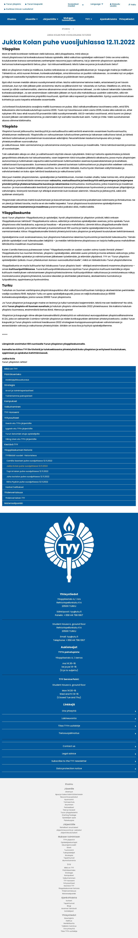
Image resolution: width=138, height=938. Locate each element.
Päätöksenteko (12, 374)
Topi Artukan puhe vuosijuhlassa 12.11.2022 (27, 471)
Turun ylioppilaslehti (69, 812)
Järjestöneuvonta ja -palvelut (69, 830)
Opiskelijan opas (69, 817)
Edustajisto (69, 918)
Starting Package (69, 815)
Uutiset (69, 900)
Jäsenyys (69, 792)
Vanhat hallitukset (14, 487)
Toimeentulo (69, 802)
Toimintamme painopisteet (18, 396)
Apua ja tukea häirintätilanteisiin (69, 794)
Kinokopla (69, 855)
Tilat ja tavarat (69, 810)
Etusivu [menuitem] (11, 19)
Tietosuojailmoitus (69, 733)
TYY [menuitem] (87, 19)
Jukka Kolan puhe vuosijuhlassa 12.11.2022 (27, 466)
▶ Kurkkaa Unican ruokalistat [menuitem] (18, 9)
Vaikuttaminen (12, 406)
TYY (69, 864)
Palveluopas (69, 820)
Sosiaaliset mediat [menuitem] (73, 5)
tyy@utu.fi (75, 611)
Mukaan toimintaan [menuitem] (68, 19)
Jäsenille (69, 788)
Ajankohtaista (69, 897)
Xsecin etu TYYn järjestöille (18, 423)
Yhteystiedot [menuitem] (126, 19)
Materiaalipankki (13, 503)
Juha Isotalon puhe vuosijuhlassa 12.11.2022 (28, 476)
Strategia (9, 385)
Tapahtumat (69, 858)
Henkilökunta (69, 923)
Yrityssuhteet (11, 417)
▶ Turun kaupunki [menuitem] (34, 4)
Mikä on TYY (11, 368)
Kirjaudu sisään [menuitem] (115, 5)
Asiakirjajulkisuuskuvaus (17, 379)
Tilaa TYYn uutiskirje (69, 725)
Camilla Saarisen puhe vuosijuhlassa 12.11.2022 (29, 460)
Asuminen (69, 805)
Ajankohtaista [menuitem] (108, 19)
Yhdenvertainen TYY (15, 498)
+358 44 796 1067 (73, 615)
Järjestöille (69, 824)
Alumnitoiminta (69, 860)
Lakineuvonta (69, 718)
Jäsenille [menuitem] (30, 19)
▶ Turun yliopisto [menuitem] (12, 4)
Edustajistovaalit (69, 845)
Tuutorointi (69, 850)
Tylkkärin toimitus (69, 926)
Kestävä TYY (11, 444)
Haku (133, 4)
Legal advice (69, 753)
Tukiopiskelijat (69, 852)
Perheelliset (69, 807)
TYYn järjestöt (69, 840)
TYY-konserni (11, 412)
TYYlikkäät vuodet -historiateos (21, 455)
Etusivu (66, 29)
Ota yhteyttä (69, 710)
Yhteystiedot (69, 915)
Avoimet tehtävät (69, 908)
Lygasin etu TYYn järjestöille (18, 428)
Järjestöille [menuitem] (49, 19)
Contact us (69, 746)
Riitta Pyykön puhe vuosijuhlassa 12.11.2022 (27, 481)
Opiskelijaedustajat (69, 842)
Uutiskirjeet (69, 911)
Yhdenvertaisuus (13, 492)
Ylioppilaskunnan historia (18, 450)
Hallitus (69, 921)
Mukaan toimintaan (69, 836)
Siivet (69, 847)
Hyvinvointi (69, 799)
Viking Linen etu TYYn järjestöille (20, 439)
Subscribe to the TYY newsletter (69, 761)
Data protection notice (69, 768)
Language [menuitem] (96, 4)
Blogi (69, 906)
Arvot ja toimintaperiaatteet (19, 390)
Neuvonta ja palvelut (69, 797)
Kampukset (10, 401)
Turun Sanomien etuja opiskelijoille (22, 434)
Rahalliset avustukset (69, 827)
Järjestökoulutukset (69, 832)
